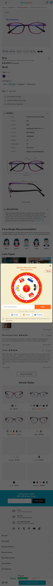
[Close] (50, 266)
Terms (48, 271)
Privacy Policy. (9, 320)
